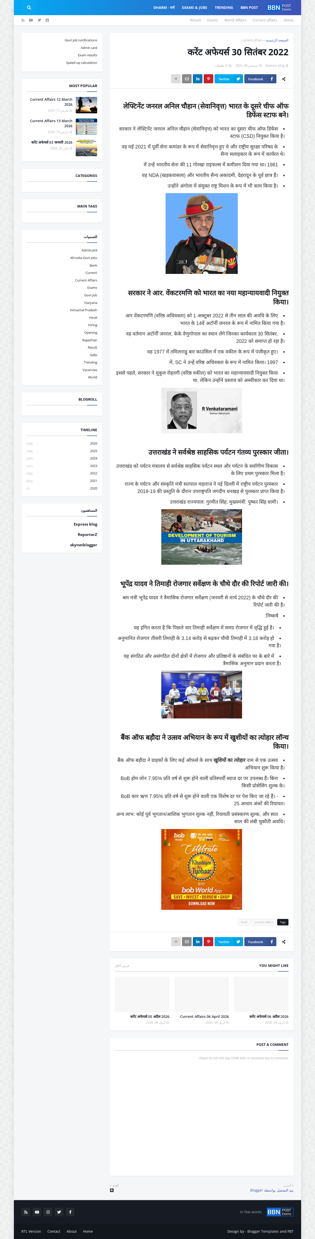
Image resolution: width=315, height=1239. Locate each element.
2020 (62, 488)
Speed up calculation (81, 62)
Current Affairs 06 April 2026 (204, 1016)
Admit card (89, 47)
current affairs (252, 40)
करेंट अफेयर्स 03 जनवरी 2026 (51, 142)
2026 (62, 443)
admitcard (89, 250)
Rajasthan (89, 340)
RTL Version (31, 1231)
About (72, 1231)
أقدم (115, 1185)
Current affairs (265, 20)
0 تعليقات (220, 65)
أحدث (287, 1185)
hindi (244, 922)
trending (90, 362)
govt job (90, 295)
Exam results (87, 55)
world (92, 377)
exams (92, 287)
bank (93, 265)
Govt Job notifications (81, 40)
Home (289, 20)
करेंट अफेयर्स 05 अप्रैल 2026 (149, 1016)
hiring (92, 325)
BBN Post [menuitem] (249, 7)
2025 (62, 451)
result (92, 347)
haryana (90, 302)
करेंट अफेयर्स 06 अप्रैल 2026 (268, 1016)
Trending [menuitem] (224, 7)
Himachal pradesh (83, 310)
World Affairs (235, 20)
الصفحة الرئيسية (277, 40)
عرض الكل (122, 965)
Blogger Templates (263, 1231)
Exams (212, 20)
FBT (290, 1231)
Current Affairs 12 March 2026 (51, 102)
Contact (53, 1231)
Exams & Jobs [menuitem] (194, 7)
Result (195, 20)
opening (90, 332)
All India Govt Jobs (83, 257)
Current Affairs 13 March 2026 (51, 123)
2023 (62, 466)
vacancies (90, 370)
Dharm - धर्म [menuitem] (163, 7)
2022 (62, 473)
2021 (62, 481)
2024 (62, 458)
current (91, 272)
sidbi (93, 355)
